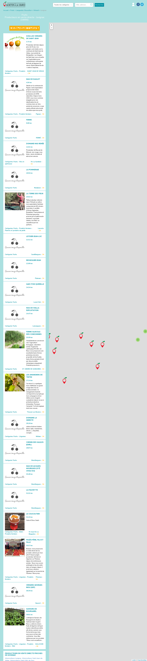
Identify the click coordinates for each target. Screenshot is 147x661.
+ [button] (51, 25)
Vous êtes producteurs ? (24, 28)
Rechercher (99, 5)
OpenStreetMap (142, 660)
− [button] (51, 28)
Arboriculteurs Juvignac (13, 658)
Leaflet (134, 660)
